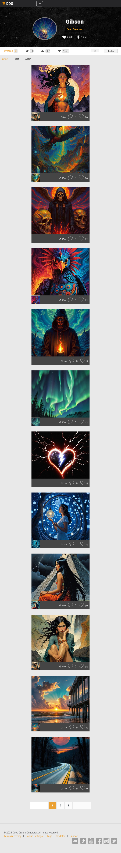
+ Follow (110, 51)
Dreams (11, 51)
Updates (61, 836)
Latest (5, 59)
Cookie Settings (34, 836)
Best (17, 59)
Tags (49, 836)
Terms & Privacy (12, 836)
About (28, 59)
